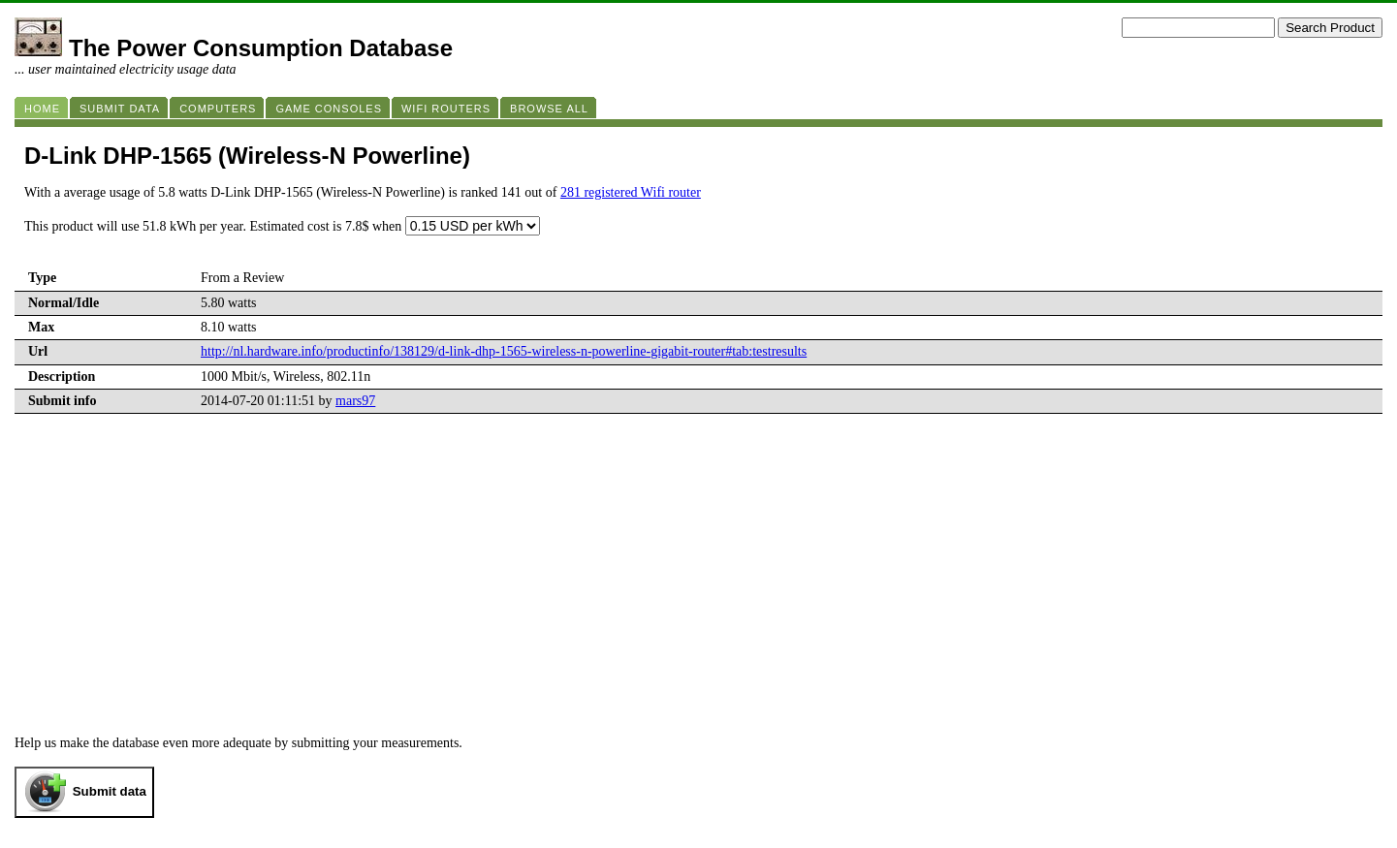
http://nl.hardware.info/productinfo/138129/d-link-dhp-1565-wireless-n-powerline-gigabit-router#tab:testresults (504, 351)
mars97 (355, 400)
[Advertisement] (699, 590)
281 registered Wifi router (630, 192)
